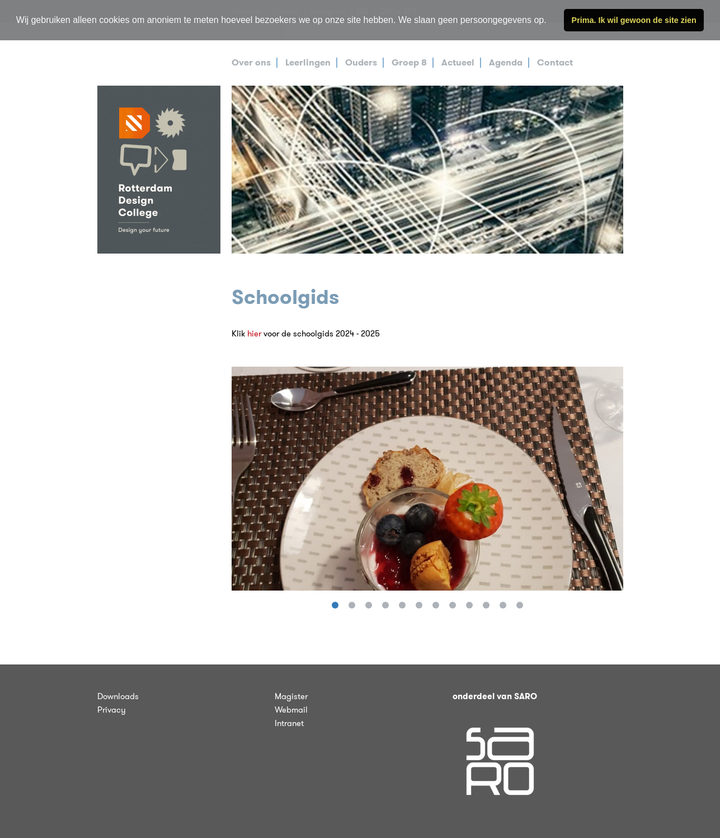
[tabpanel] (427, 170)
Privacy (111, 710)
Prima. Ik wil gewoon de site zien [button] (634, 20)
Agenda (506, 62)
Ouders (361, 62)
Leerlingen (308, 62)
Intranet (289, 723)
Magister (291, 696)
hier (254, 333)
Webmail (291, 710)
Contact (555, 62)
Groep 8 (409, 62)
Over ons (251, 62)
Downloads (118, 696)
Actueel (457, 62)
